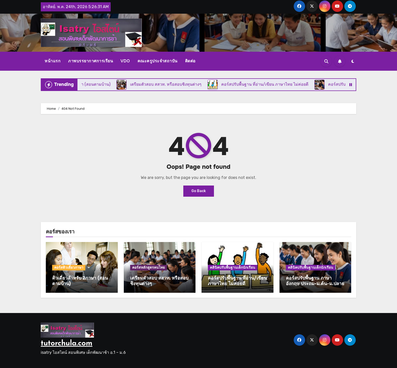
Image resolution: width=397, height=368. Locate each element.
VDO (125, 61)
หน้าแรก (53, 61)
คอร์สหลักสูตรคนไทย (148, 267)
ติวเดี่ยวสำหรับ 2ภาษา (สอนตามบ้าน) (80, 280)
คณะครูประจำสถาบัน (157, 61)
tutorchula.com (66, 343)
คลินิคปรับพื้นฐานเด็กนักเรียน (232, 267)
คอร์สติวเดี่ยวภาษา (68, 267)
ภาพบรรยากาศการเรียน (90, 61)
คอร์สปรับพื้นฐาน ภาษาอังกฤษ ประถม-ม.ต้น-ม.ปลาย (315, 280)
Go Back (198, 191)
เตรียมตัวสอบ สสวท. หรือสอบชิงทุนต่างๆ (159, 280)
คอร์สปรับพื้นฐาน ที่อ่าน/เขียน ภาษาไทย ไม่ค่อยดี (237, 280)
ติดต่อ (190, 61)
